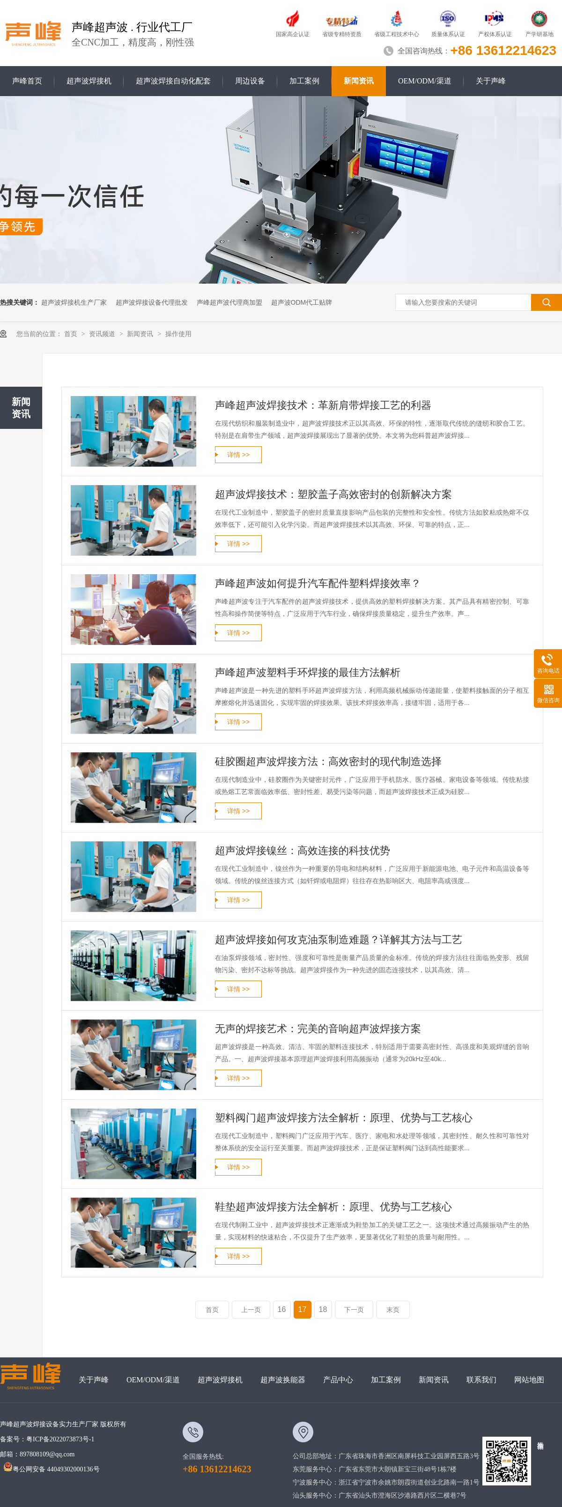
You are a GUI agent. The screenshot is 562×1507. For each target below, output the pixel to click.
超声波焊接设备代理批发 (152, 302)
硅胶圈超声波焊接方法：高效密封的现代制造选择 (328, 761)
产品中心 (338, 1380)
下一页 (354, 1309)
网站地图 (529, 1380)
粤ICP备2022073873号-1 (60, 1439)
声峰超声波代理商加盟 (229, 302)
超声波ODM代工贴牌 (302, 302)
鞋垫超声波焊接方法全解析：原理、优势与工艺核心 (333, 1207)
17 (302, 1309)
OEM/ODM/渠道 (424, 81)
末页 (392, 1309)
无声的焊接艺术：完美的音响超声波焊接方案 (318, 1029)
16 (282, 1309)
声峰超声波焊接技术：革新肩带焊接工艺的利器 (323, 405)
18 (323, 1309)
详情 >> (238, 454)
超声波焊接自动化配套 (173, 81)
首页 (71, 333)
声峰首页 (27, 81)
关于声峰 (491, 81)
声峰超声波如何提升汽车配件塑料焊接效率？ (318, 583)
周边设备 (250, 81)
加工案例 (304, 81)
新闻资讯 (359, 81)
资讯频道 (103, 333)
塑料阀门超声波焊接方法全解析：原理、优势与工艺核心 (344, 1118)
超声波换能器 (282, 1380)
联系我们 (481, 1380)
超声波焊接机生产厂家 (74, 302)
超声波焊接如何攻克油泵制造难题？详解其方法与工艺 (338, 939)
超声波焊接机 (89, 81)
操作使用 (178, 333)
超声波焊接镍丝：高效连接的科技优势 (302, 850)
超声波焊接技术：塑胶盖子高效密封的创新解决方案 (333, 494)
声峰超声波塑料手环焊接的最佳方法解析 (307, 672)
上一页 (251, 1309)
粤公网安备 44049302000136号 (51, 1469)
